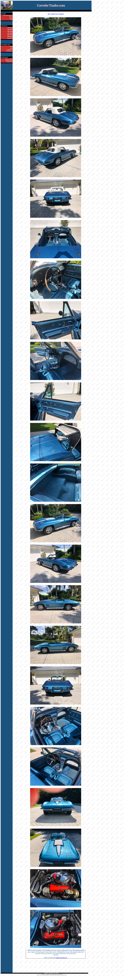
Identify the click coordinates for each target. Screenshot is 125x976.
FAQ (11, 19)
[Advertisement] (52, 969)
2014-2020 (9, 38)
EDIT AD (10, 16)
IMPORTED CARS (9, 60)
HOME (11, 46)
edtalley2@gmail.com (61, 957)
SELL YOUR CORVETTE (7, 15)
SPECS (11, 18)
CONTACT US (9, 49)
